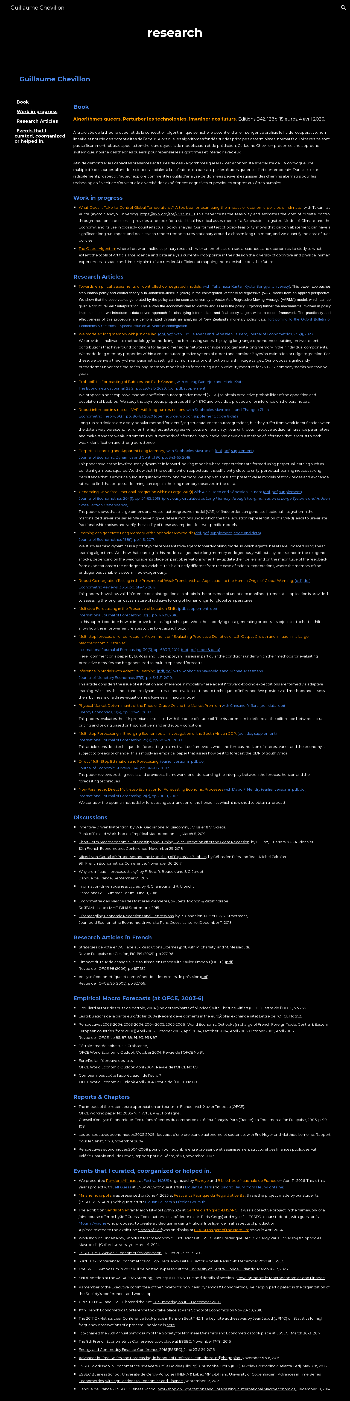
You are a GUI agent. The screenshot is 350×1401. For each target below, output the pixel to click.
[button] (343, 7)
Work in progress (37, 111)
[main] (175, 33)
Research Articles (37, 121)
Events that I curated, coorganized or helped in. (39, 136)
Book (23, 102)
